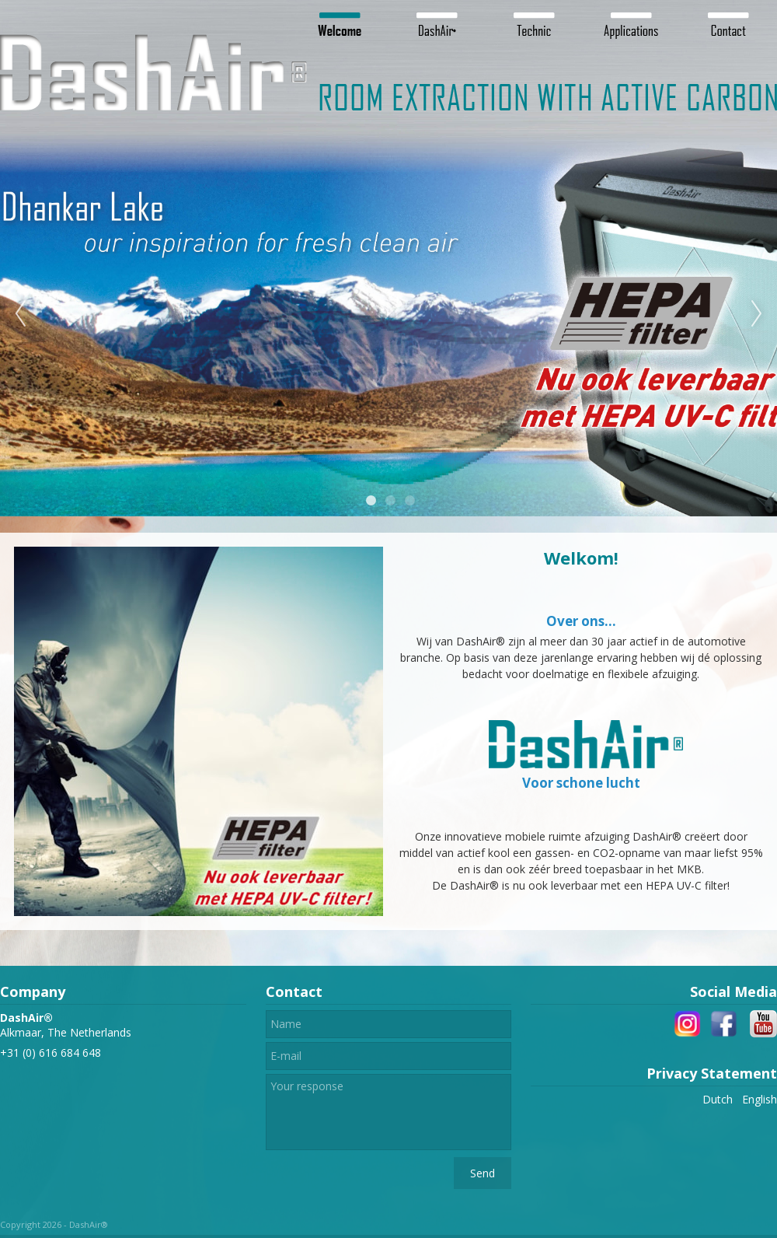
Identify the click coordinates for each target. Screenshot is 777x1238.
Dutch (717, 1099)
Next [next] (756, 314)
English (759, 1099)
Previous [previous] (20, 314)
